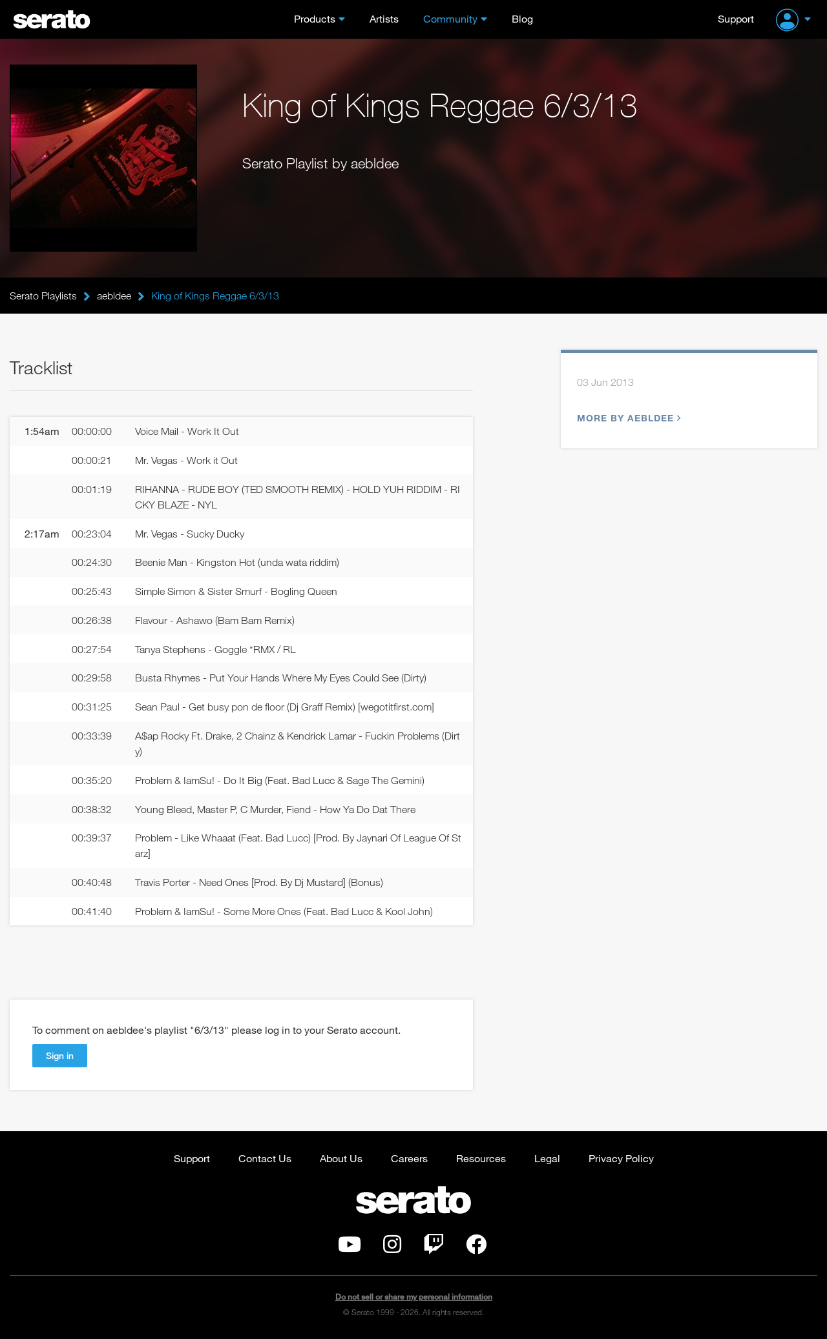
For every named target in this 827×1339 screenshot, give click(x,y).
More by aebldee (627, 417)
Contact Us (264, 1158)
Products (314, 18)
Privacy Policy (621, 1158)
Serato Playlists (43, 295)
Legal (547, 1158)
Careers (409, 1158)
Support (736, 18)
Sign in (60, 1055)
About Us (341, 1158)
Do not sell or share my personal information (413, 1297)
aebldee (114, 295)
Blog (522, 18)
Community (450, 18)
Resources (481, 1158)
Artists (384, 18)
